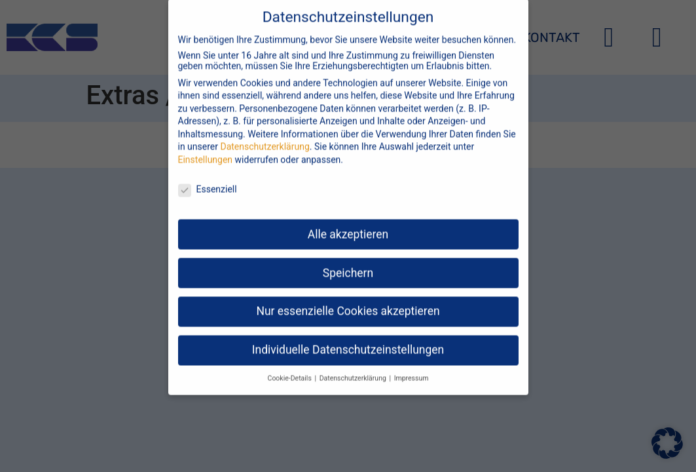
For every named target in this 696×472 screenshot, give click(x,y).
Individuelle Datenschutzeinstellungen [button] (348, 339)
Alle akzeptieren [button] (348, 223)
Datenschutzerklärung (264, 136)
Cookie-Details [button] (291, 368)
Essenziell (207, 178)
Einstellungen (205, 149)
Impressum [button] (411, 368)
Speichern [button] (348, 262)
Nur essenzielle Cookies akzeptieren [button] (347, 300)
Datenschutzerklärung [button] (354, 368)
